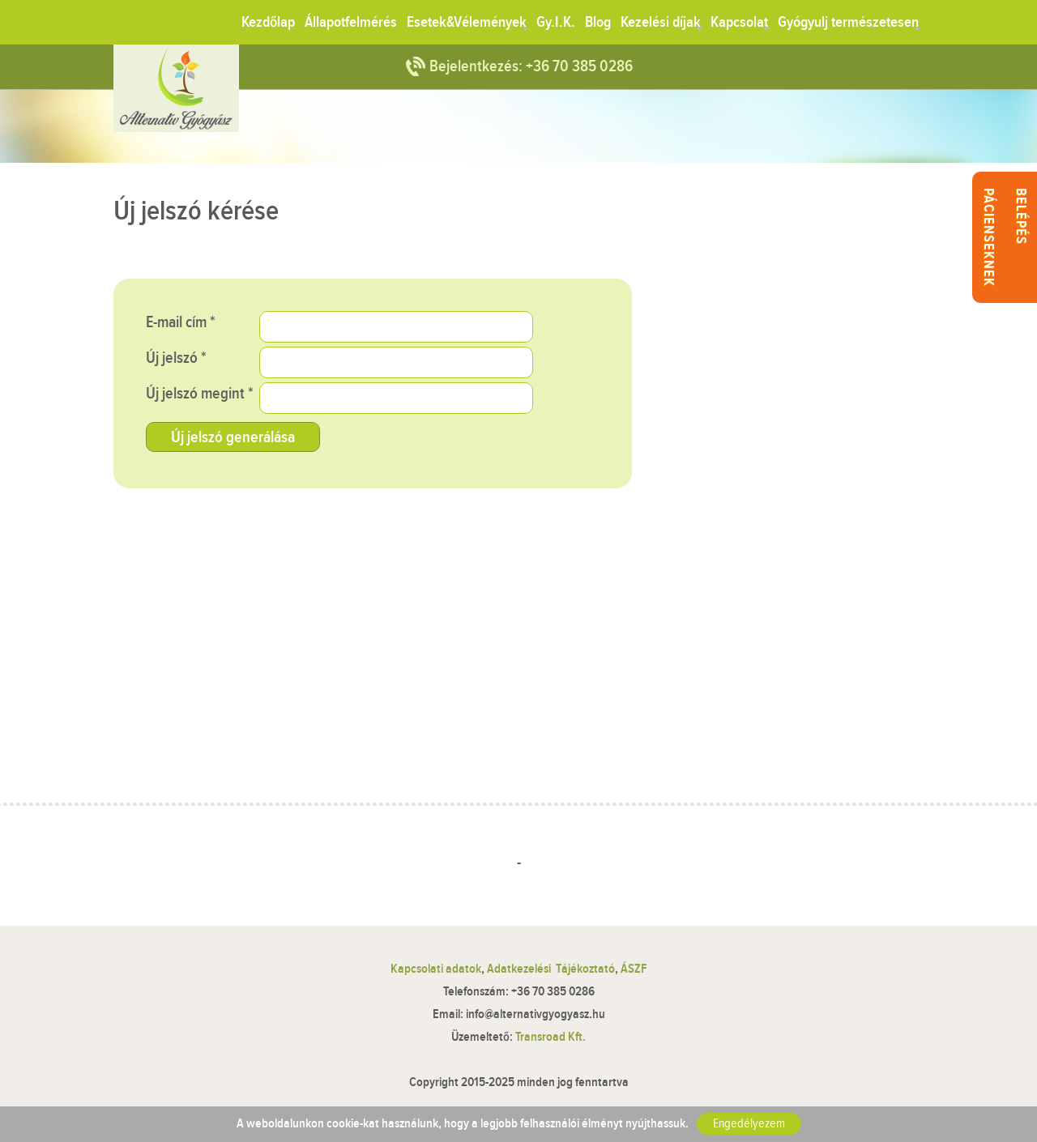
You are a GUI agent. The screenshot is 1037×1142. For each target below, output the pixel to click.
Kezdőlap (268, 22)
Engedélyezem (749, 1123)
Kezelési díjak (661, 22)
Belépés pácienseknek (1005, 237)
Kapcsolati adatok (435, 969)
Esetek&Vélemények (467, 22)
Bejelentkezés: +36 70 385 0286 (531, 66)
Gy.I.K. (555, 22)
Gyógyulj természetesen (848, 22)
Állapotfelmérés (351, 22)
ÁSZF (634, 969)
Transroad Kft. (550, 1037)
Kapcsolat (739, 22)
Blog (598, 22)
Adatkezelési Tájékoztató (551, 969)
